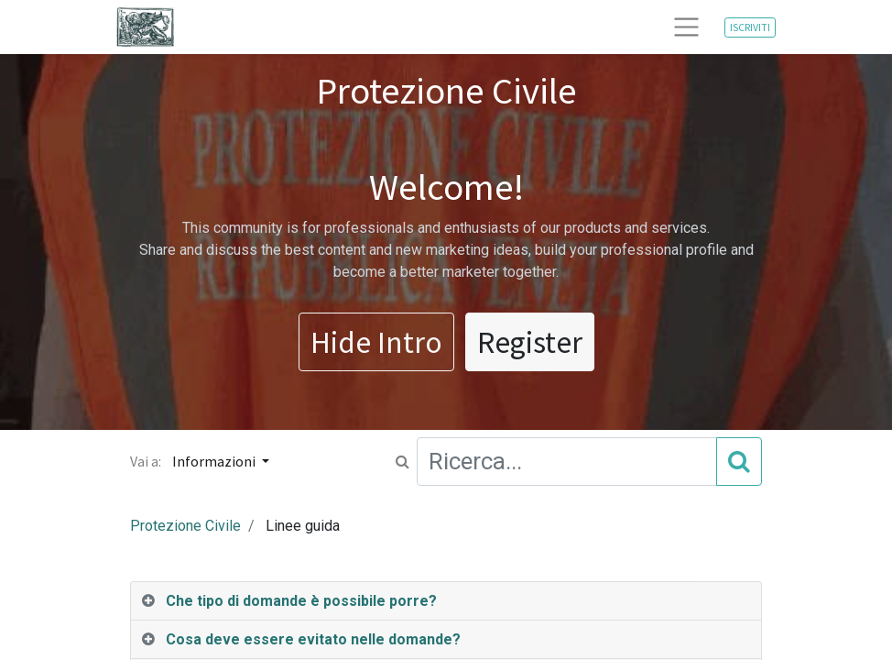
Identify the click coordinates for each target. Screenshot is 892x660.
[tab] (446, 601)
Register (529, 342)
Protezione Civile (185, 525)
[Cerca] (739, 461)
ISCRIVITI (750, 27)
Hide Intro (376, 342)
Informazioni (215, 461)
